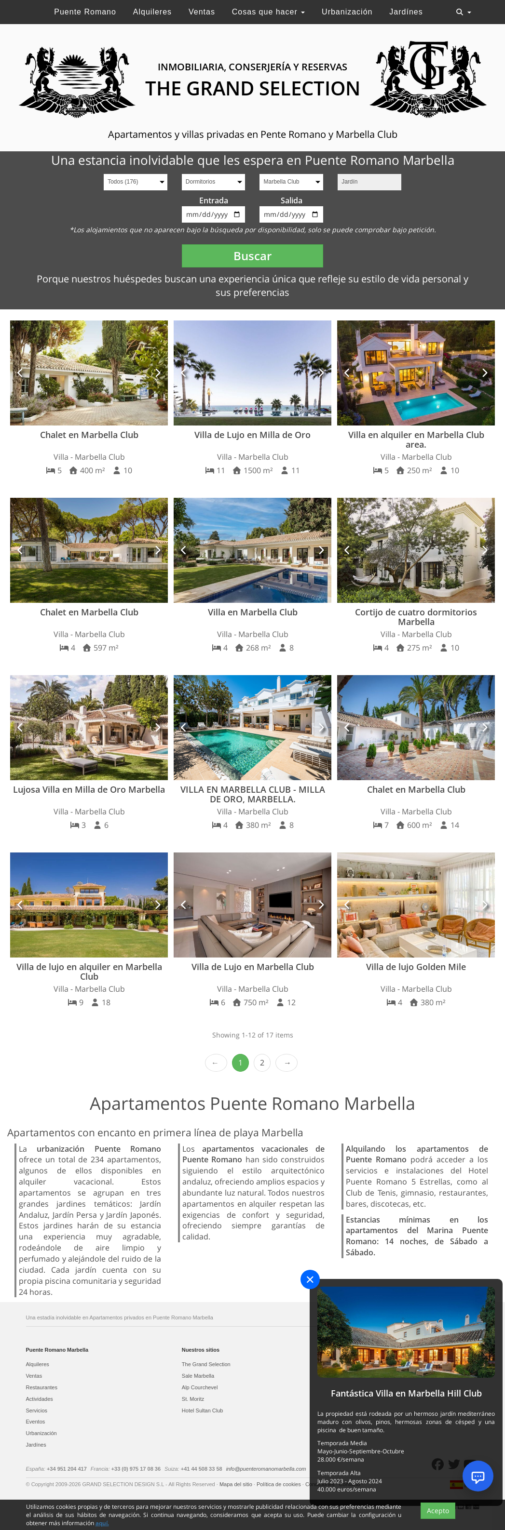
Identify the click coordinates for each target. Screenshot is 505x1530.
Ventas (202, 12)
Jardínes (406, 12)
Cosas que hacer (268, 12)
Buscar (252, 256)
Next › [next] (286, 1063)
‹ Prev (216, 1063)
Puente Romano (85, 12)
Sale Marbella (198, 1376)
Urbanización (347, 12)
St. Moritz (193, 1399)
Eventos (35, 1421)
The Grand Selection (206, 1364)
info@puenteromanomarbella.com (266, 1469)
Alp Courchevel (200, 1387)
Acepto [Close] (438, 1510)
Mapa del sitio (236, 1484)
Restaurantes (41, 1387)
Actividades (39, 1399)
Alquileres (152, 12)
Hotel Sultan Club (202, 1410)
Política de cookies (279, 1484)
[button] (21, 373)
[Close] (310, 1279)
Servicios (37, 1410)
